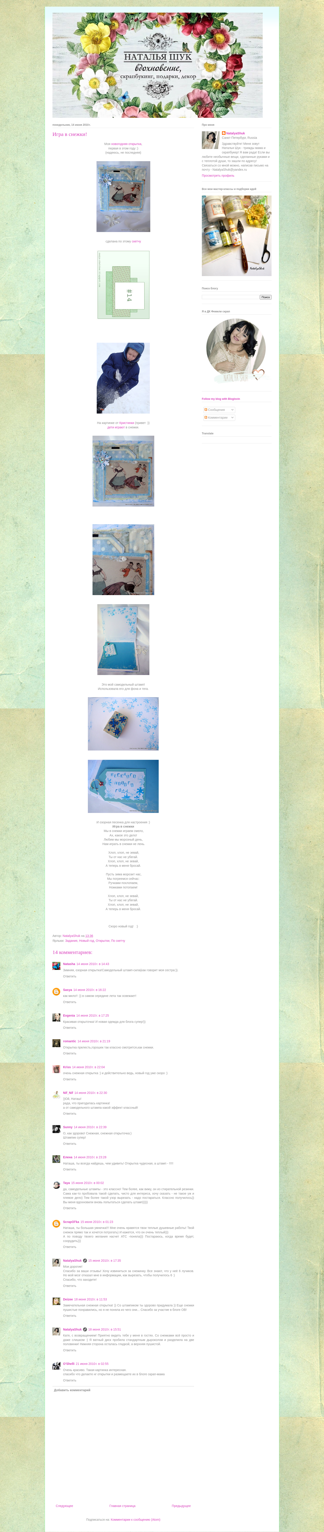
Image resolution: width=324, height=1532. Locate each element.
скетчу (136, 241)
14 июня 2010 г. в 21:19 (93, 1041)
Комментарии (216, 417)
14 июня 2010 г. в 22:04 (88, 1067)
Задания (71, 940)
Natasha (69, 964)
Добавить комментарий (72, 1390)
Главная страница (123, 1506)
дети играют (116, 427)
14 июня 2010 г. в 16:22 (89, 990)
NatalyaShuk (72, 1260)
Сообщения (214, 410)
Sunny (68, 1127)
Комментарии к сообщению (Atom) (135, 1519)
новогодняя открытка (126, 144)
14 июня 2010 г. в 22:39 (90, 1127)
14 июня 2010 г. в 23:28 (90, 1157)
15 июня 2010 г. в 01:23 (97, 1222)
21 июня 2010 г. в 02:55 (92, 1364)
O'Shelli (69, 1364)
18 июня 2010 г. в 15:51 (104, 1329)
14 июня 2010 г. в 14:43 (92, 964)
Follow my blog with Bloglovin (221, 398)
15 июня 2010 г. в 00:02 (87, 1183)
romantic (69, 1041)
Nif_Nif (68, 1093)
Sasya (67, 990)
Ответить (69, 976)
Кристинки (126, 423)
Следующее (64, 1506)
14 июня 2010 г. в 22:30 (90, 1093)
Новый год (86, 940)
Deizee (68, 1299)
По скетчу (118, 940)
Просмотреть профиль (218, 175)
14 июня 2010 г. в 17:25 (92, 1015)
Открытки (103, 940)
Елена (67, 1157)
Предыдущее (181, 1506)
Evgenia (69, 1015)
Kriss (67, 1067)
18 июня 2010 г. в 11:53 (90, 1299)
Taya (66, 1183)
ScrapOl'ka (71, 1222)
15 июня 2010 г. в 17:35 (104, 1260)
